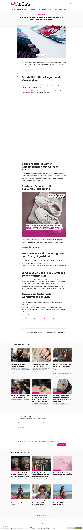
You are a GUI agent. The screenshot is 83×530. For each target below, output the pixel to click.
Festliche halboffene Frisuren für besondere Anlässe (20, 396)
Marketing (60, 9)
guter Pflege (40, 288)
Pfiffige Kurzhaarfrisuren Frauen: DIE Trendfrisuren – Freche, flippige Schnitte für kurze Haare (62, 398)
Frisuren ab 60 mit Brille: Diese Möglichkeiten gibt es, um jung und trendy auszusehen (20, 474)
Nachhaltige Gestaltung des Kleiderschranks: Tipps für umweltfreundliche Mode (41, 474)
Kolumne (13, 9)
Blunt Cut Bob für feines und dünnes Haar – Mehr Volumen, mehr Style (41, 503)
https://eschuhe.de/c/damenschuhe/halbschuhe (55, 175)
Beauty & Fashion (25, 9)
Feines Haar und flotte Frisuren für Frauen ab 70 (18, 365)
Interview (19, 9)
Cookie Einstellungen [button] (71, 528)
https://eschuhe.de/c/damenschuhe (30, 265)
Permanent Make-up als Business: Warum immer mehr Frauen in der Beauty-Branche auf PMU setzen (40, 398)
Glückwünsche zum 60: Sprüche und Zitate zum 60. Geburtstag (55, 333)
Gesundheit (44, 9)
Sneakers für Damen (40, 239)
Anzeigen (28, 70)
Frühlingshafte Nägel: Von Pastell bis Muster (40, 365)
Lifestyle (38, 9)
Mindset (49, 9)
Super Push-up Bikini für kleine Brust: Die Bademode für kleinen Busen (62, 503)
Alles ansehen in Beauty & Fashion (41, 515)
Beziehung (33, 9)
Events (65, 9)
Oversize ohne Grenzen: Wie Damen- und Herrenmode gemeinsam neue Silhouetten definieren (62, 367)
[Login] (70, 9)
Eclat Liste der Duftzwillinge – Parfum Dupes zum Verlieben (62, 474)
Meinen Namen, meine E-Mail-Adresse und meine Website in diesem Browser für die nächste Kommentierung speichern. (39, 441)
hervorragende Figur (26, 92)
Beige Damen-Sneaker (26, 84)
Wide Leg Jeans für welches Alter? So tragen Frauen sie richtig (19, 503)
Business (55, 9)
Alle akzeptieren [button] (78, 528)
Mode (23, 326)
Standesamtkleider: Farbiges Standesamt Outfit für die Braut (34, 333)
